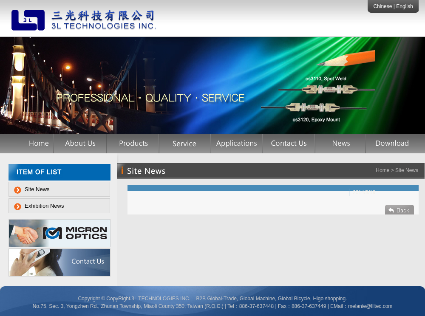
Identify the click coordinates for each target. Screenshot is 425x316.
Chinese (383, 6)
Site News (37, 189)
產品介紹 (133, 143)
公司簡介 (80, 143)
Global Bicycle (293, 299)
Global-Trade (222, 299)
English (404, 6)
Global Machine (257, 299)
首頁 (35, 143)
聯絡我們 (289, 143)
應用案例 (237, 143)
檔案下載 (391, 143)
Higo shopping (329, 299)
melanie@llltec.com (370, 306)
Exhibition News (44, 206)
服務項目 (185, 143)
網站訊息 (340, 143)
